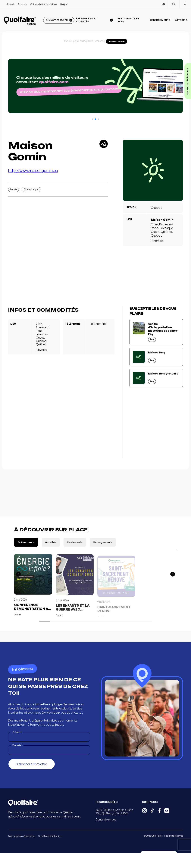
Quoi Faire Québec (84, 41)
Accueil (10, 4)
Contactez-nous (106, 819)
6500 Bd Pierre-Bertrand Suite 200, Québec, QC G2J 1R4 (114, 811)
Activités (50, 542)
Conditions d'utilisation (49, 836)
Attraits (181, 20)
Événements (26, 542)
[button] (92, 119)
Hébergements (160, 20)
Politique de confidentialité (21, 836)
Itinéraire (157, 241)
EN (163, 3)
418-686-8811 (98, 324)
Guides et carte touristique (43, 4)
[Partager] (103, 144)
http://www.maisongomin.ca (33, 170)
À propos (22, 4)
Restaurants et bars (128, 20)
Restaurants (75, 542)
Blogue (63, 4)
